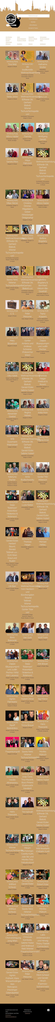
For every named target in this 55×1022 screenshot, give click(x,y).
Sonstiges (19, 44)
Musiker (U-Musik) (21, 40)
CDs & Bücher (33, 25)
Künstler (33, 22)
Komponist (31, 40)
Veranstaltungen (33, 19)
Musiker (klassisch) (44, 38)
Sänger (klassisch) (21, 38)
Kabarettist (31, 37)
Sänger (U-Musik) (33, 38)
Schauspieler (43, 37)
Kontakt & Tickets (33, 28)
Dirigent (30, 44)
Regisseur (8, 38)
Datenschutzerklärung (10, 1016)
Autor (18, 37)
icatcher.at (27, 1013)
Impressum (8, 1015)
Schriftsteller (9, 37)
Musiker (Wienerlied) (9, 41)
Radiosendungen (33, 16)
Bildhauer (8, 44)
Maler (41, 40)
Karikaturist (43, 44)
